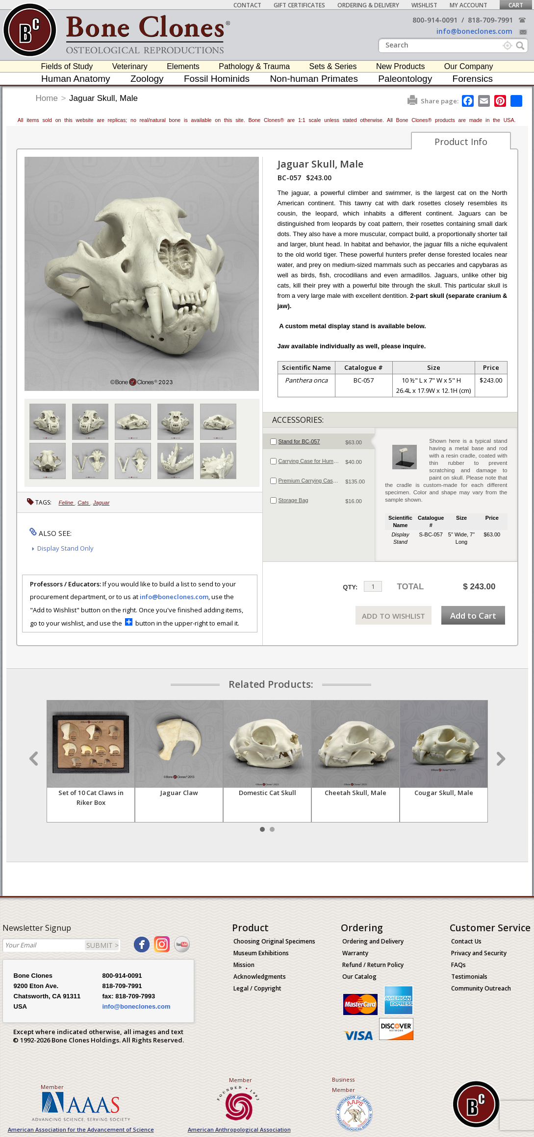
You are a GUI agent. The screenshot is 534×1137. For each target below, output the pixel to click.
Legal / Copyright (257, 988)
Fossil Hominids (217, 78)
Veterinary (130, 66)
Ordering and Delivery (373, 941)
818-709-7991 (490, 19)
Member (52, 1086)
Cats (83, 503)
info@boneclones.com (474, 31)
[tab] (319, 441)
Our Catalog (359, 976)
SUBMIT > (102, 945)
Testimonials (469, 976)
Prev (35, 759)
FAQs (458, 965)
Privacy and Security (479, 953)
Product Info (460, 141)
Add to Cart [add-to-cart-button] (473, 615)
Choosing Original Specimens (274, 941)
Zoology (147, 78)
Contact (247, 5)
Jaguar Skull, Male (103, 98)
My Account (468, 5)
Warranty (355, 953)
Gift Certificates (299, 5)
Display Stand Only (65, 548)
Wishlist (424, 5)
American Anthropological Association (239, 1129)
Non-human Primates (314, 78)
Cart (516, 5)
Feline (67, 503)
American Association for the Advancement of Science (81, 1129)
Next (500, 759)
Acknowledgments (259, 976)
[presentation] (319, 441)
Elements (183, 66)
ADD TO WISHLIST (393, 616)
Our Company (468, 66)
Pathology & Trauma (254, 66)
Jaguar (101, 503)
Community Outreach (481, 988)
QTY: (350, 587)
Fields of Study (67, 66)
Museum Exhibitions (261, 953)
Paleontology (405, 78)
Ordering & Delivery (368, 5)
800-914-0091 (435, 19)
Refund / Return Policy (373, 965)
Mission (243, 965)
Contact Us (466, 941)
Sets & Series (333, 66)
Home (47, 98)
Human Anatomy (75, 78)
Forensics (473, 78)
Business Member (343, 1084)
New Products (400, 66)
